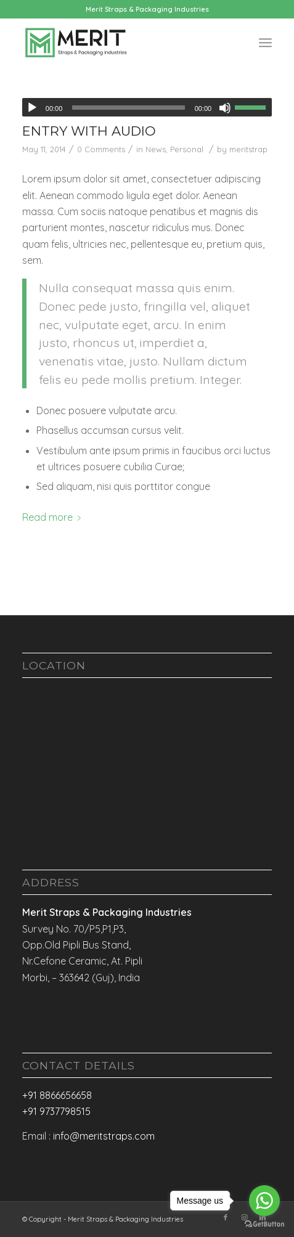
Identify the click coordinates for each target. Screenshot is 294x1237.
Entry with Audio (89, 131)
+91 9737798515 (56, 1111)
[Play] (32, 108)
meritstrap (248, 149)
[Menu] (265, 42)
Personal (186, 149)
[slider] (128, 107)
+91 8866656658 (57, 1095)
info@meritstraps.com (104, 1136)
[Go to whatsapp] (264, 1200)
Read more (54, 517)
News (155, 149)
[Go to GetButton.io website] (264, 1224)
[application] (147, 107)
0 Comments (101, 149)
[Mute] (225, 108)
